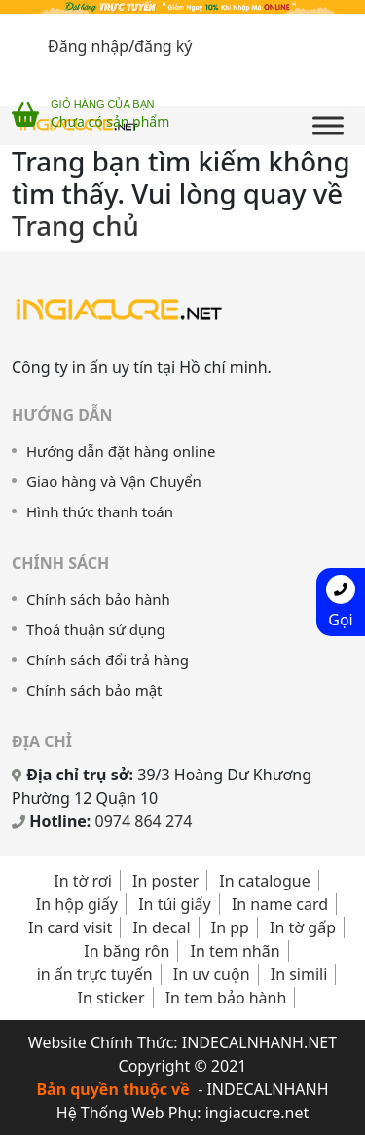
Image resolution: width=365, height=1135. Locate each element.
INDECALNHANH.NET (259, 1042)
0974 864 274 (144, 821)
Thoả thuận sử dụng (95, 629)
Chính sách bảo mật (94, 690)
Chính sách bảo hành (98, 599)
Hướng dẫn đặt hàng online (121, 451)
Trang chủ (75, 225)
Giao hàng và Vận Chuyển (113, 481)
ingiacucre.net (257, 1112)
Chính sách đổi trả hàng (107, 659)
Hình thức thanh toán (99, 511)
